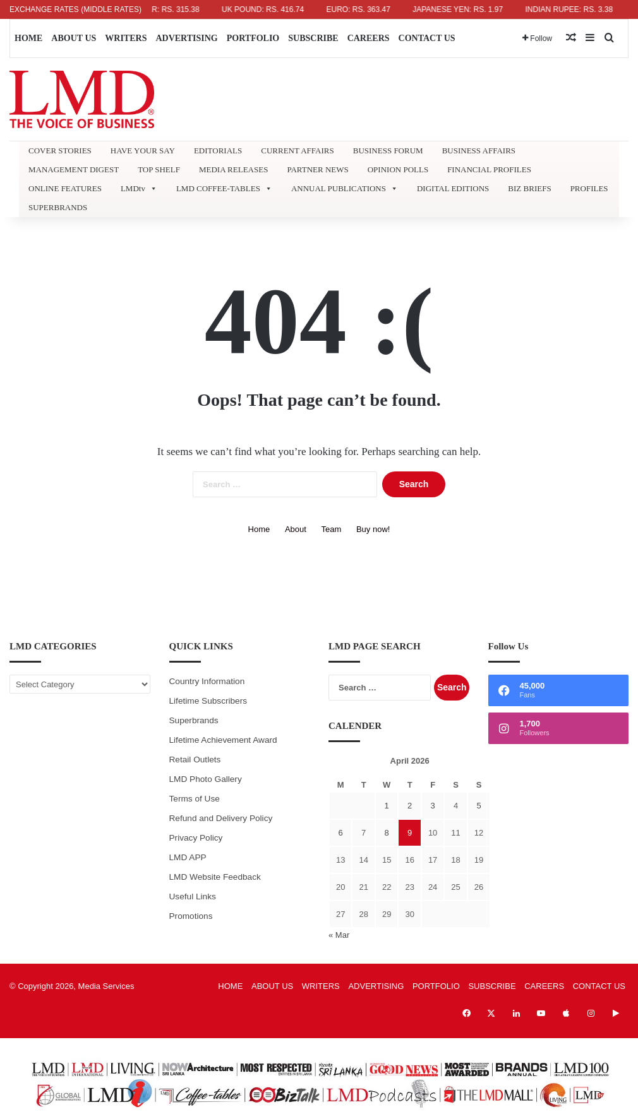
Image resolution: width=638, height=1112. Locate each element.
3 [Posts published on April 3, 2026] (432, 805)
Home (259, 529)
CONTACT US (427, 38)
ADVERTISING (186, 38)
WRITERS (126, 38)
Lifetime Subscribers (208, 701)
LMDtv (139, 188)
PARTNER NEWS (317, 169)
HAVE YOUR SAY (143, 150)
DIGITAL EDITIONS (453, 188)
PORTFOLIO (253, 38)
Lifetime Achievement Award (223, 740)
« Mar (338, 935)
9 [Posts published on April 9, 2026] (409, 832)
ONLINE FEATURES (65, 188)
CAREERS (368, 38)
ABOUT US (73, 38)
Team (332, 529)
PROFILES (589, 188)
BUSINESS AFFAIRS (478, 150)
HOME (28, 38)
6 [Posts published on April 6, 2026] (341, 832)
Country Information (207, 681)
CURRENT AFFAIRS (297, 150)
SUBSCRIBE (313, 38)
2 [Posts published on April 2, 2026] (409, 805)
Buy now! (373, 529)
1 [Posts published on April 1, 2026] (387, 805)
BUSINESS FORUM (388, 150)
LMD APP (188, 857)
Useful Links (192, 896)
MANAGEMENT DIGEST (73, 169)
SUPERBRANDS (57, 207)
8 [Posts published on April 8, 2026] (387, 832)
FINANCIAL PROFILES (489, 169)
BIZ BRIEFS (529, 188)
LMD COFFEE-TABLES (224, 188)
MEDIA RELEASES (233, 169)
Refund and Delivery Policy (221, 818)
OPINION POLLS (398, 169)
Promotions (191, 916)
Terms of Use (194, 798)
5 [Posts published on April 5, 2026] (478, 805)
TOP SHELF (159, 169)
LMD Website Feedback (215, 877)
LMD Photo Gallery (205, 779)
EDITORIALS (218, 150)
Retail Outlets (195, 759)
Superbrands (194, 720)
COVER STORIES (60, 150)
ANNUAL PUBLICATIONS (344, 188)
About (295, 529)
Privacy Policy (196, 838)
